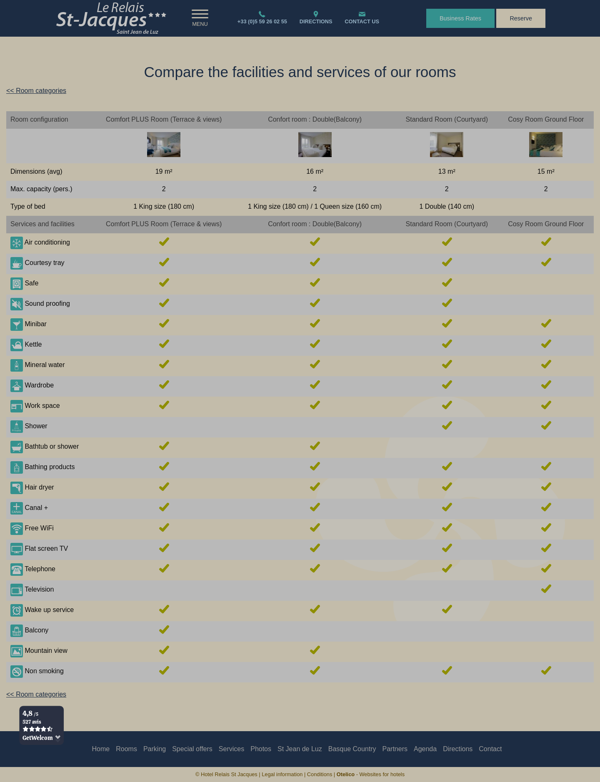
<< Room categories (36, 90)
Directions (457, 748)
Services (231, 748)
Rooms (126, 748)
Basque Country (352, 748)
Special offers (192, 748)
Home (101, 748)
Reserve (521, 18)
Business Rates (460, 18)
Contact (490, 748)
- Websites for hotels (371, 774)
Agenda (425, 748)
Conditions (319, 774)
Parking (154, 748)
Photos (260, 748)
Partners (395, 748)
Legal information (282, 774)
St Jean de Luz (300, 748)
